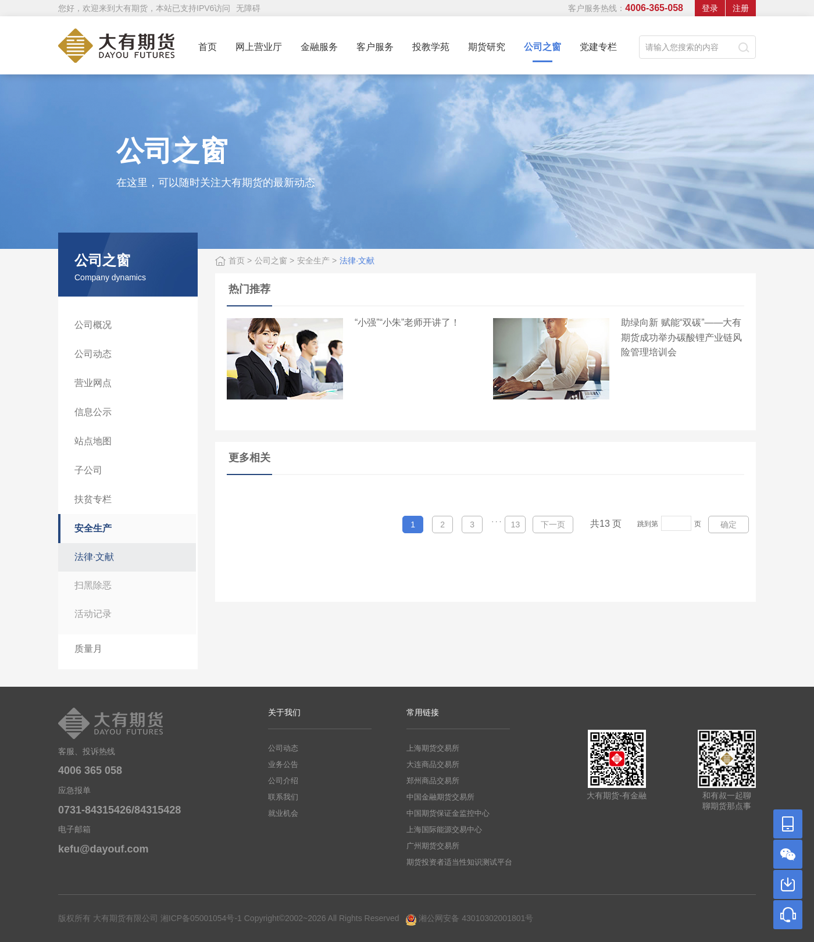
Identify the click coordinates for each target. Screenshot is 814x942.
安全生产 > (317, 260)
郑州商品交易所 (432, 780)
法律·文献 (94, 557)
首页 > (240, 260)
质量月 (88, 649)
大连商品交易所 (432, 764)
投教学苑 (430, 47)
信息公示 (93, 412)
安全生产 (93, 528)
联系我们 (283, 797)
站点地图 (93, 441)
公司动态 (93, 354)
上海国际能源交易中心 (444, 829)
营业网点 (93, 383)
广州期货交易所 (432, 845)
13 (515, 524)
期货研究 (486, 47)
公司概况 (93, 325)
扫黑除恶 (93, 585)
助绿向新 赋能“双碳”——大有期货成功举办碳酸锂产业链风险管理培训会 (681, 337)
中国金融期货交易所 (440, 797)
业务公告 (283, 764)
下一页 (553, 524)
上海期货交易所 (432, 748)
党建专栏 (598, 47)
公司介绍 (283, 780)
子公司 (88, 470)
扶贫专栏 (93, 499)
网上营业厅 (258, 47)
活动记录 (93, 614)
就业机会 (283, 813)
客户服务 (375, 47)
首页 (207, 47)
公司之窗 (542, 52)
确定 (728, 524)
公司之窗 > (274, 260)
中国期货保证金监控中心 (448, 813)
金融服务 (319, 47)
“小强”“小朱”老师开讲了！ (407, 322)
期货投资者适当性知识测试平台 (459, 862)
